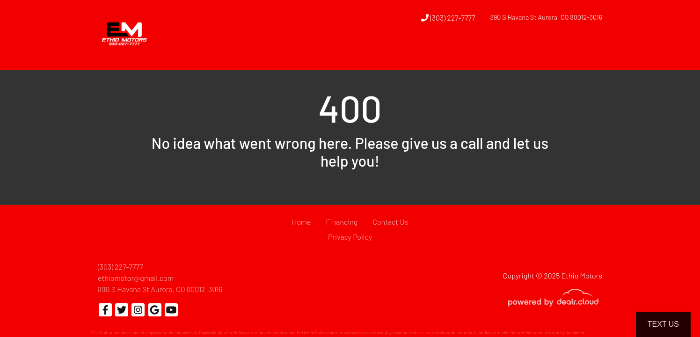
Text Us (663, 324)
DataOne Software (234, 332)
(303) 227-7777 (448, 17)
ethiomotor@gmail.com (136, 277)
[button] (413, 53)
